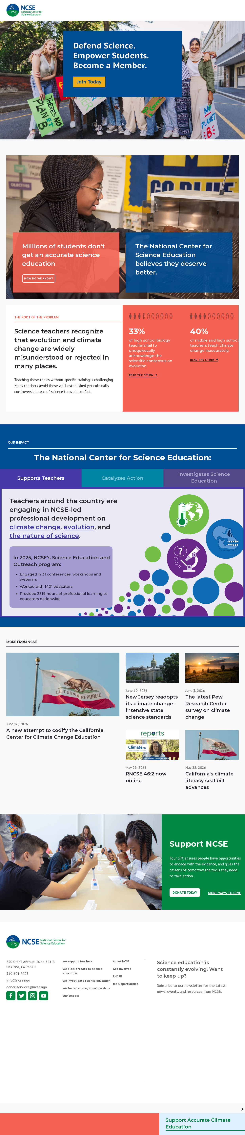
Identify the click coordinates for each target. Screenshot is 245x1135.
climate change (35, 527)
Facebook (10, 995)
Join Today (89, 82)
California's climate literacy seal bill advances (209, 780)
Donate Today (185, 893)
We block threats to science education (82, 971)
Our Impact (71, 996)
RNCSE (117, 976)
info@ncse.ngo (18, 980)
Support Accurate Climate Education (198, 1123)
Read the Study (141, 375)
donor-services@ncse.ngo (26, 987)
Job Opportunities (125, 984)
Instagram (32, 995)
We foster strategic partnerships (86, 988)
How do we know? (38, 278)
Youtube (43, 995)
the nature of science (44, 536)
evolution (79, 527)
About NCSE (121, 961)
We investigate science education (87, 981)
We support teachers (77, 961)
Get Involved (122, 969)
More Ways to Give (224, 893)
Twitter (21, 995)
